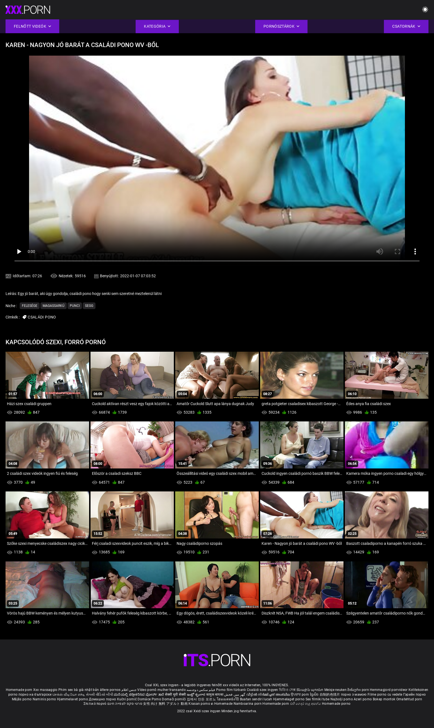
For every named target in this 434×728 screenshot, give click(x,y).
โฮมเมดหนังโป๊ (228, 699)
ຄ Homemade (222, 704)
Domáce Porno (150, 699)
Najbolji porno (341, 699)
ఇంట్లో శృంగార (196, 694)
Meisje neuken (335, 690)
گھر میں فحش (235, 694)
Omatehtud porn (409, 699)
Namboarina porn (248, 704)
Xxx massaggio (45, 690)
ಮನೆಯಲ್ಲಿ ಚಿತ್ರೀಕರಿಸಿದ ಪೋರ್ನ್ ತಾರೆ (139, 694)
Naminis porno (45, 699)
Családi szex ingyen (262, 690)
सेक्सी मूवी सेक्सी (175, 694)
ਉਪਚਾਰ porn (300, 694)
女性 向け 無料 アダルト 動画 (165, 704)
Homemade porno (336, 704)
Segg (89, 306)
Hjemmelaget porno (289, 699)
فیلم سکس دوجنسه (201, 690)
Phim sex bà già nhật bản (78, 690)
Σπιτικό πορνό (95, 704)
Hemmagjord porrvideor (389, 690)
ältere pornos (110, 690)
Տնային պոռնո (310, 690)
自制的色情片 (330, 694)
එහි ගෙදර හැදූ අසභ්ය (306, 704)
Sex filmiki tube (318, 699)
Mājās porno (22, 699)
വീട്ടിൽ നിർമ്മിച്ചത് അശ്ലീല (268, 694)
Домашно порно (103, 699)
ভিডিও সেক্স (287, 690)
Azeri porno (363, 699)
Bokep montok (384, 699)
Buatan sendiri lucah (256, 699)
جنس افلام (129, 690)
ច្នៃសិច (315, 694)
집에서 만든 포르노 (202, 699)
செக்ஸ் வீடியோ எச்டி (68, 694)
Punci (75, 306)
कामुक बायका (215, 694)
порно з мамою (354, 694)
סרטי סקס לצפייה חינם (124, 704)
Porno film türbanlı (231, 690)
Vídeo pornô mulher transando (161, 690)
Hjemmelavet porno (73, 699)
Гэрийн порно (414, 694)
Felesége (29, 306)
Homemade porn (19, 690)
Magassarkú (53, 306)
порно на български (35, 694)
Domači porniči (174, 699)
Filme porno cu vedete (385, 694)
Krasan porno (199, 704)
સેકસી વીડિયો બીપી (99, 694)
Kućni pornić (127, 699)
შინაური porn (358, 690)
